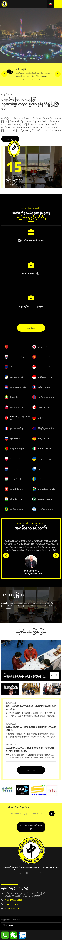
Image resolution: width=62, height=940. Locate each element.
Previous (4, 34)
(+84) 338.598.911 (12, 904)
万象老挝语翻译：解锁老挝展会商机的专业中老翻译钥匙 (31, 728)
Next (57, 34)
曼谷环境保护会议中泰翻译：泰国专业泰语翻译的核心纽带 (31, 708)
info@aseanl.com (12, 908)
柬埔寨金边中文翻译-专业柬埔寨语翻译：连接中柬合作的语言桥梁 (26, 676)
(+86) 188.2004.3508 (13, 900)
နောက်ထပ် (10, 139)
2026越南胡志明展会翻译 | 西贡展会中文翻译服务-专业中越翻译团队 (30, 749)
